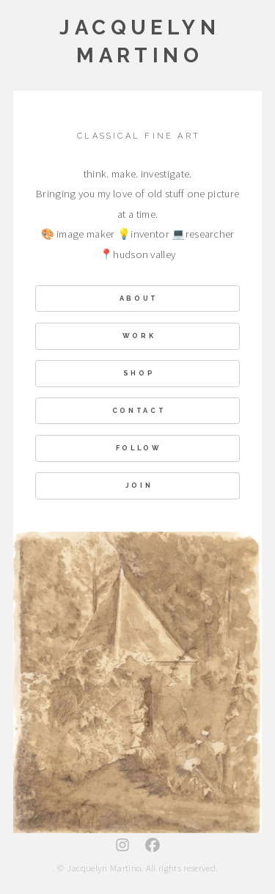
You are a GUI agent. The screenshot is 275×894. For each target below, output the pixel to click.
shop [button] (139, 374)
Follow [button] (139, 448)
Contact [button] (139, 410)
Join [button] (139, 486)
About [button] (139, 298)
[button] (122, 846)
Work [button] (139, 336)
